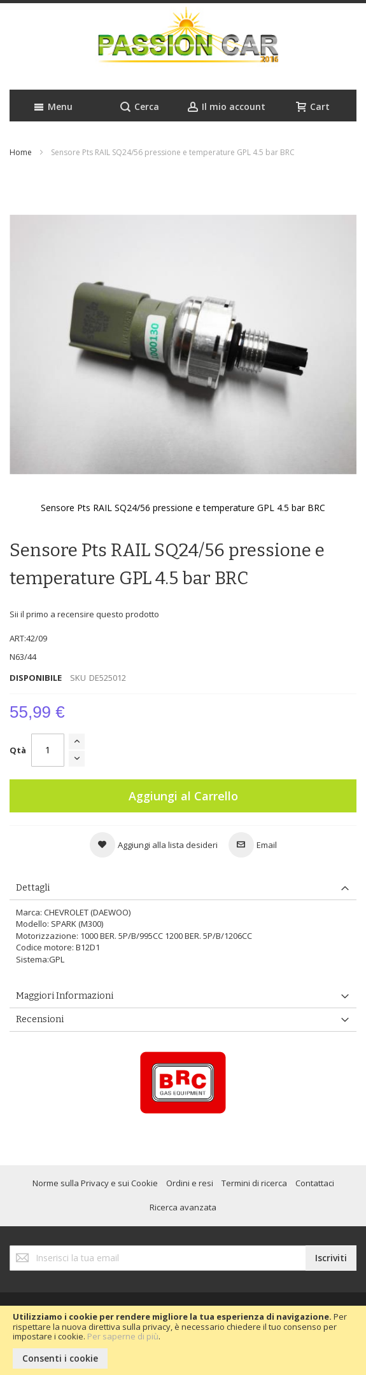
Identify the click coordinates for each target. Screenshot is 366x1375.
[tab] (183, 888)
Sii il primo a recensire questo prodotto (84, 614)
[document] (183, 1340)
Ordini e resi (189, 1183)
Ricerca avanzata (183, 1207)
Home (21, 152)
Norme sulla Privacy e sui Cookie (95, 1183)
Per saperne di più (122, 1336)
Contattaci (314, 1183)
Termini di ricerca (254, 1183)
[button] (154, 845)
